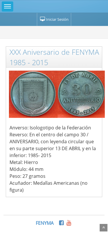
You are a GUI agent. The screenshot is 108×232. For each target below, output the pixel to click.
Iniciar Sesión (54, 19)
